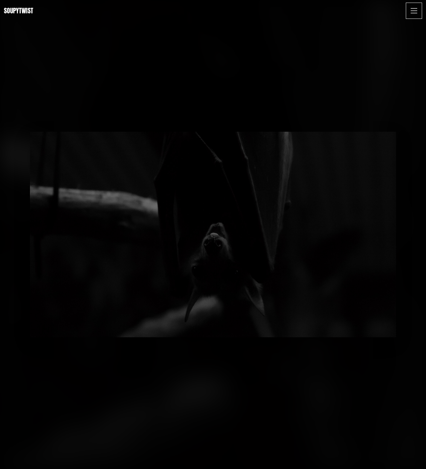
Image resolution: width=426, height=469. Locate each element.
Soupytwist (18, 11)
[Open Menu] (414, 11)
